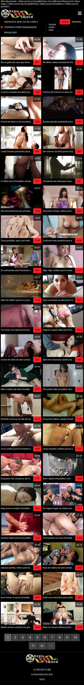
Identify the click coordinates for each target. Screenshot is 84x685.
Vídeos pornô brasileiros (52, 4)
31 (42, 645)
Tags (42, 679)
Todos (65, 22)
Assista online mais (52, 27)
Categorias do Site (42, 674)
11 (33, 645)
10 (75, 637)
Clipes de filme (42, 669)
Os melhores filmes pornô (61, 1)
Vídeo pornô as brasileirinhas (32, 1)
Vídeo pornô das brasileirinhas (23, 4)
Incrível (77, 22)
